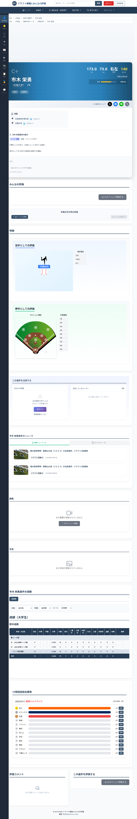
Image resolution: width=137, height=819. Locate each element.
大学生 (24, 18)
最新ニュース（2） (44, 445)
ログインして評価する (112, 197)
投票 (121, 711)
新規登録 (120, 3)
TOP (16, 18)
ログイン (108, 3)
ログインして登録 (73, 527)
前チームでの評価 (28, 217)
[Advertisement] (73, 41)
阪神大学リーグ (35, 21)
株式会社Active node (70, 818)
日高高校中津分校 (29, 119)
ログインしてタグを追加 (28, 168)
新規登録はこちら (45, 415)
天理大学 (48, 21)
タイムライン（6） (101, 445)
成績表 (20, 602)
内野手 (36, 18)
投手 (31, 18)
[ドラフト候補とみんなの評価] (32, 3)
